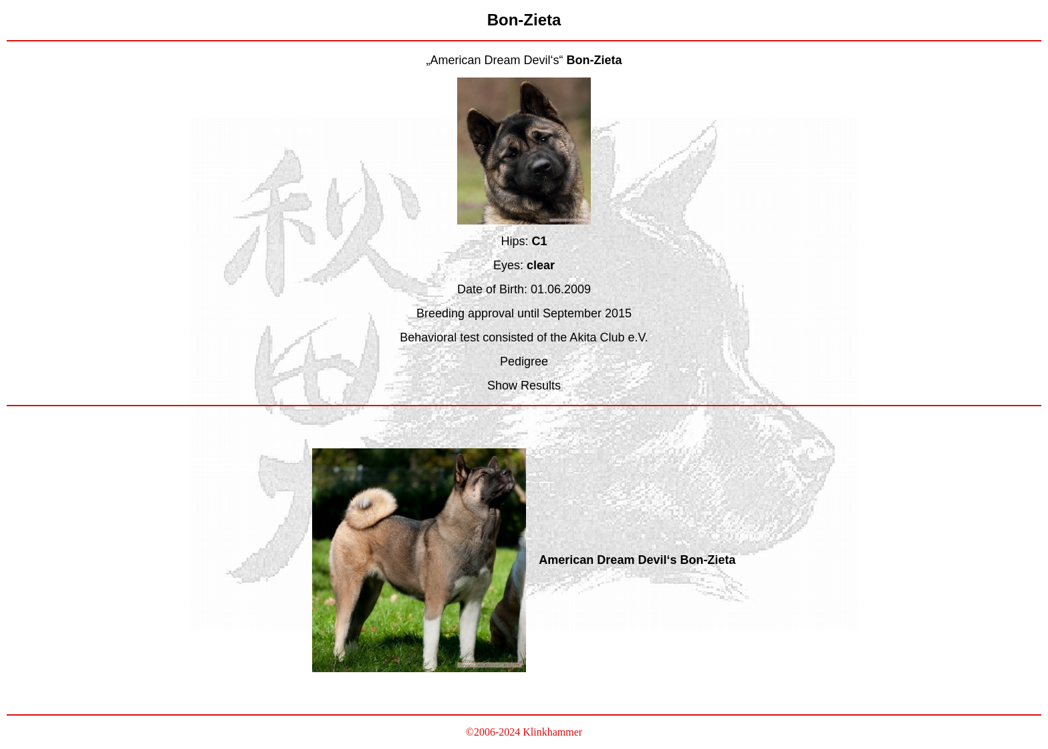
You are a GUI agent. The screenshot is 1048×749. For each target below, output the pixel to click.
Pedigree (524, 361)
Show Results (524, 385)
